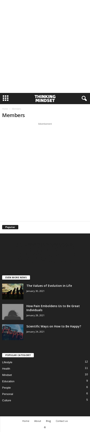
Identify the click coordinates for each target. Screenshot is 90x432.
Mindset (7, 375)
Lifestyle (7, 362)
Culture (6, 400)
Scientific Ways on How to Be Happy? (53, 326)
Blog (48, 420)
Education (8, 381)
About (37, 420)
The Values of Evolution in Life (49, 286)
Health (6, 368)
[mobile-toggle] (5, 98)
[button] (83, 98)
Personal (7, 394)
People (6, 387)
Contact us (62, 420)
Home (5, 108)
